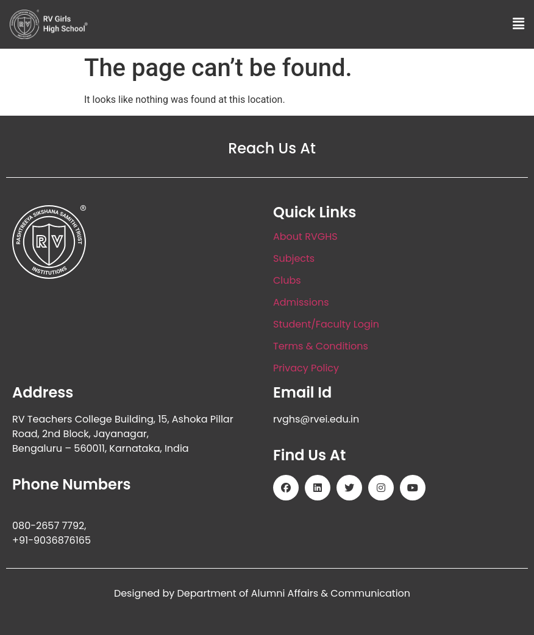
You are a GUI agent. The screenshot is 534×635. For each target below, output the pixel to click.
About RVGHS (305, 237)
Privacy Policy (306, 368)
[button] (518, 24)
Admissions (301, 302)
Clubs (287, 280)
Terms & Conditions (320, 346)
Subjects (294, 258)
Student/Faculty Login (326, 324)
